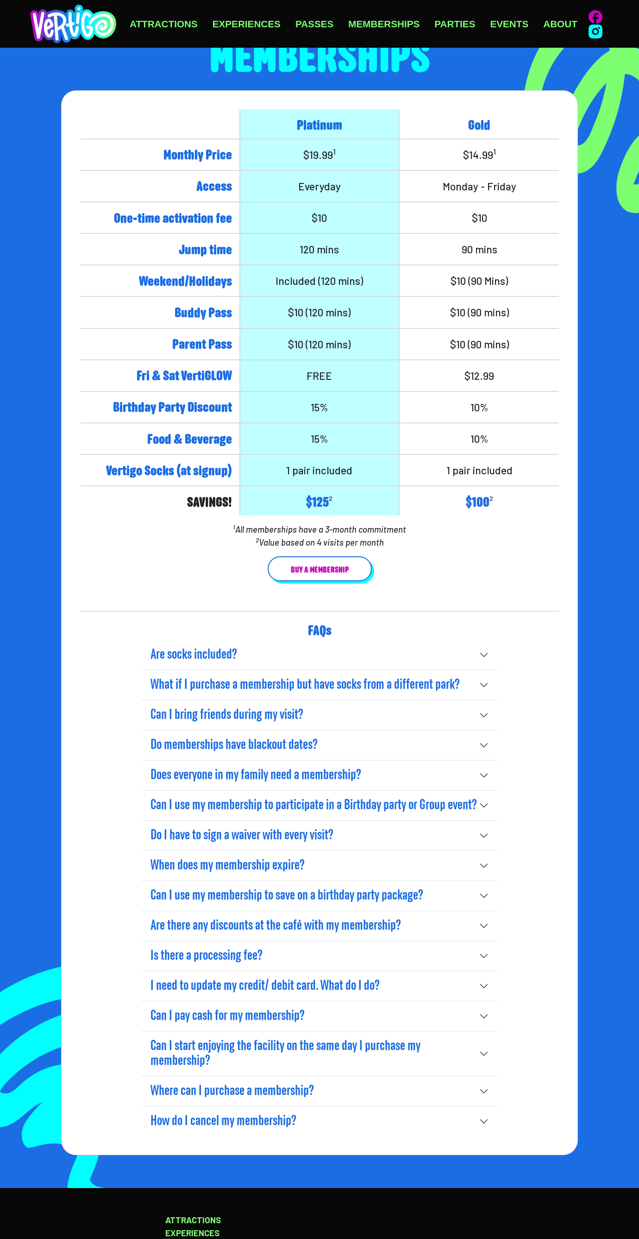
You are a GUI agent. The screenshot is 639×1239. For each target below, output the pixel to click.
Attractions (164, 24)
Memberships (384, 24)
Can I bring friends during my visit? (226, 715)
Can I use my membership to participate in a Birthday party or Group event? (313, 805)
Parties (454, 24)
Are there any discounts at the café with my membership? (275, 925)
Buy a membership (320, 570)
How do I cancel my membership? (223, 1121)
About (560, 24)
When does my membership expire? (227, 865)
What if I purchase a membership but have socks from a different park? (305, 685)
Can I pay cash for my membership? (227, 1016)
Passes (314, 24)
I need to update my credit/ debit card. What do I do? (265, 986)
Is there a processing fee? (206, 956)
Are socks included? (193, 655)
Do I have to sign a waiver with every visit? (241, 835)
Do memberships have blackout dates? (234, 745)
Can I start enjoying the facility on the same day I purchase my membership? (285, 1054)
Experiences (247, 24)
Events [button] (509, 24)
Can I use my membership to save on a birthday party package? (286, 895)
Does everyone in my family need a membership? (255, 775)
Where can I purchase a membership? (232, 1091)
